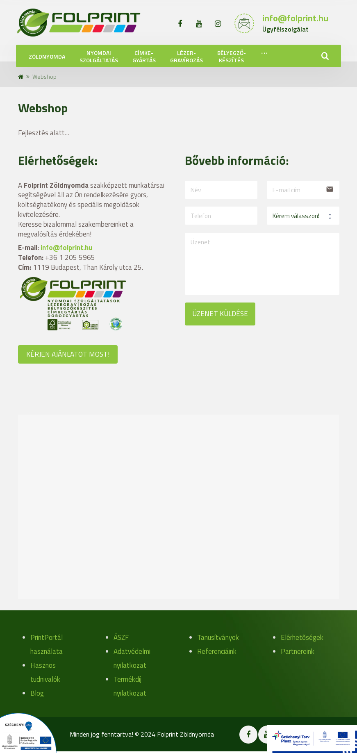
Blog (37, 693)
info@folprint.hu (66, 247)
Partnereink (297, 651)
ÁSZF (121, 637)
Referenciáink (216, 651)
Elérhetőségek (302, 637)
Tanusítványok (218, 637)
